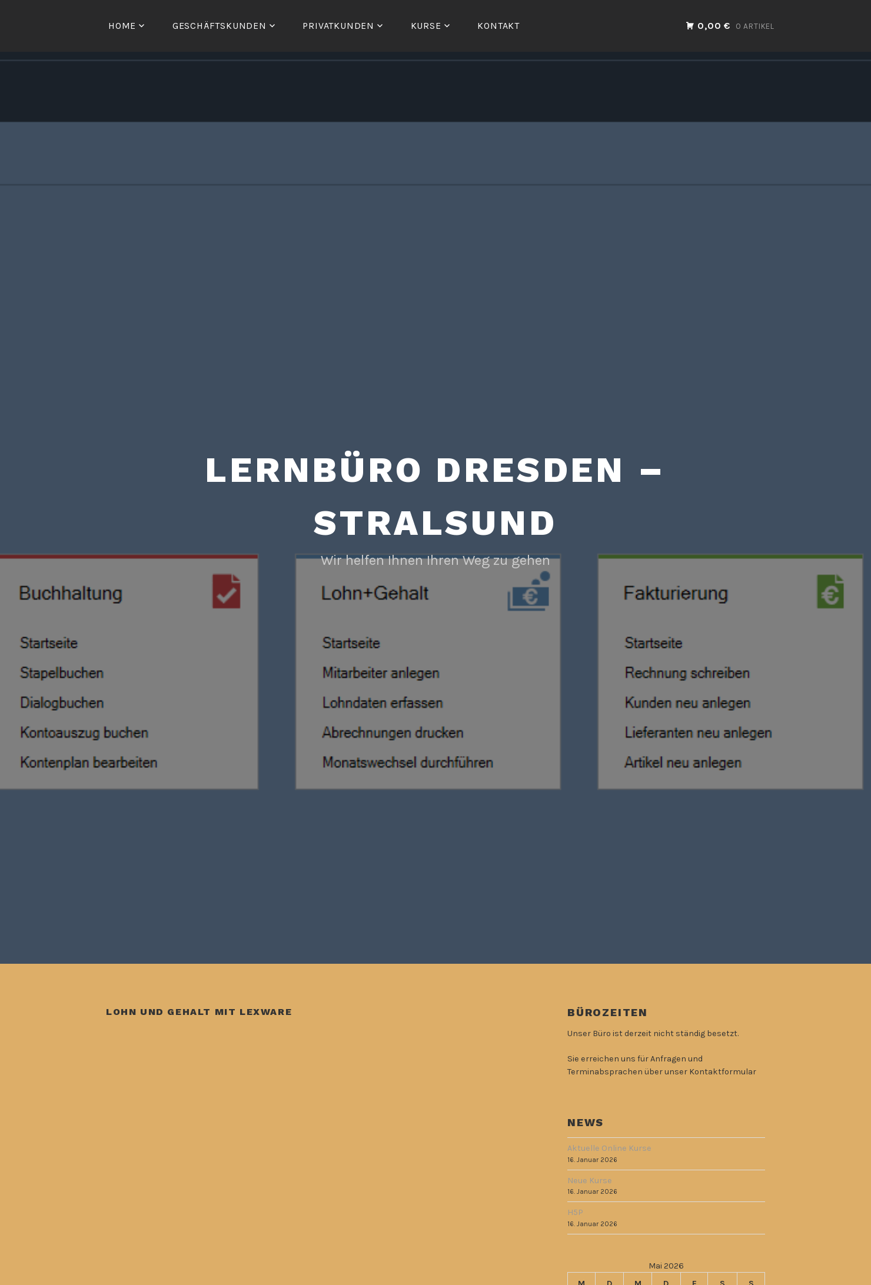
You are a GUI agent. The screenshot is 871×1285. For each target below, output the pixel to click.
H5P (575, 1212)
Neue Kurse (589, 1181)
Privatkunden (338, 25)
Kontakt (498, 25)
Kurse (426, 25)
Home (122, 25)
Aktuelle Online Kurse (609, 1148)
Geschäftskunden (219, 25)
